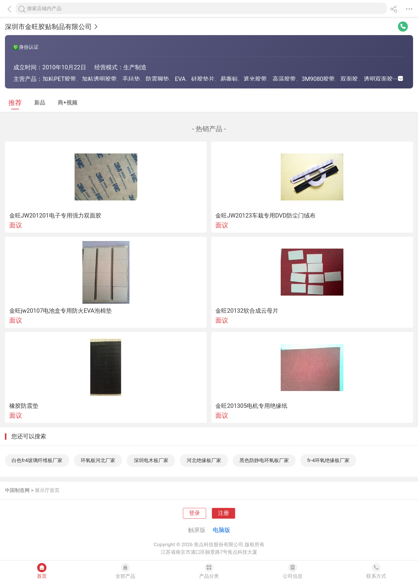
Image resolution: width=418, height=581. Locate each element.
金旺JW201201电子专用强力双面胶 (55, 215)
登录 (194, 513)
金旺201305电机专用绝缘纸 (251, 406)
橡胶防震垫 (23, 406)
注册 (223, 513)
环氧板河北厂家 (98, 460)
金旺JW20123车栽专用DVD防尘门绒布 (265, 215)
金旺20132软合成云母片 (246, 311)
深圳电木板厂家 (151, 460)
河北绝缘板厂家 (204, 460)
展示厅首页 (47, 490)
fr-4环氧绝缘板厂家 (328, 460)
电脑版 (221, 529)
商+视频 (68, 102)
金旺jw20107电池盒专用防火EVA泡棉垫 (60, 311)
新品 (39, 102)
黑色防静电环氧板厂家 (264, 460)
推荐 (15, 103)
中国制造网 (17, 490)
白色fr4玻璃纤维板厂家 (37, 460)
